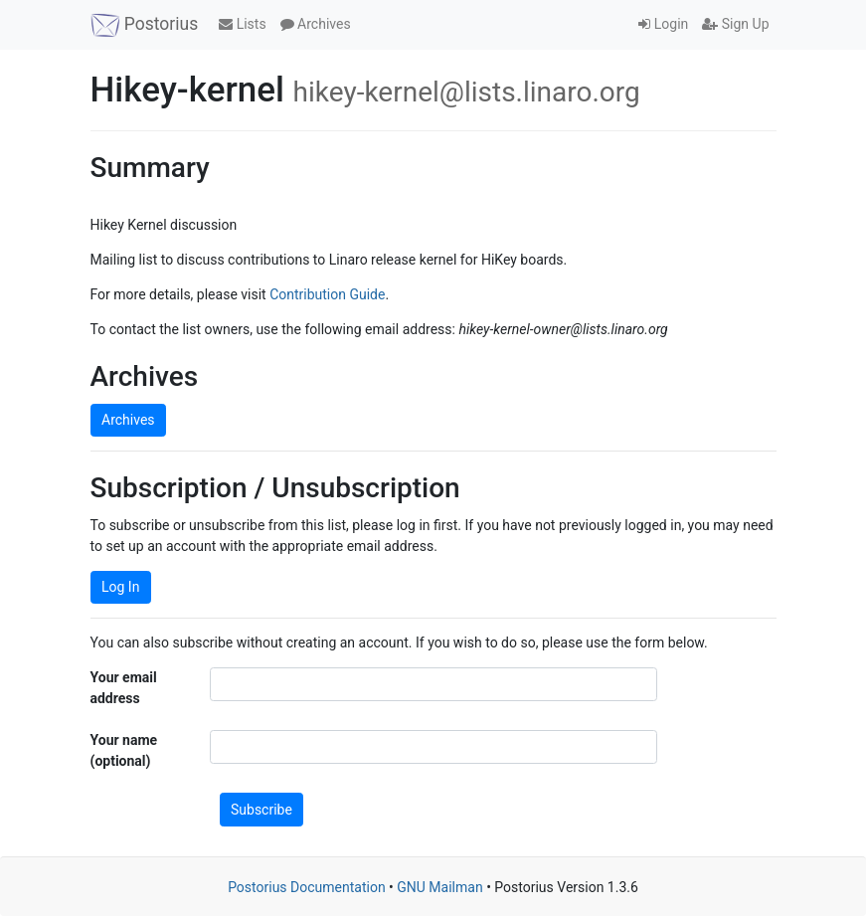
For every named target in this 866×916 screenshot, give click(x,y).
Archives (315, 24)
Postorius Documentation (307, 887)
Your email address (123, 687)
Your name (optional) (124, 750)
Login (663, 24)
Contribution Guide (327, 294)
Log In (120, 587)
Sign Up (735, 24)
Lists (242, 24)
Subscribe (261, 810)
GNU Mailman (439, 887)
